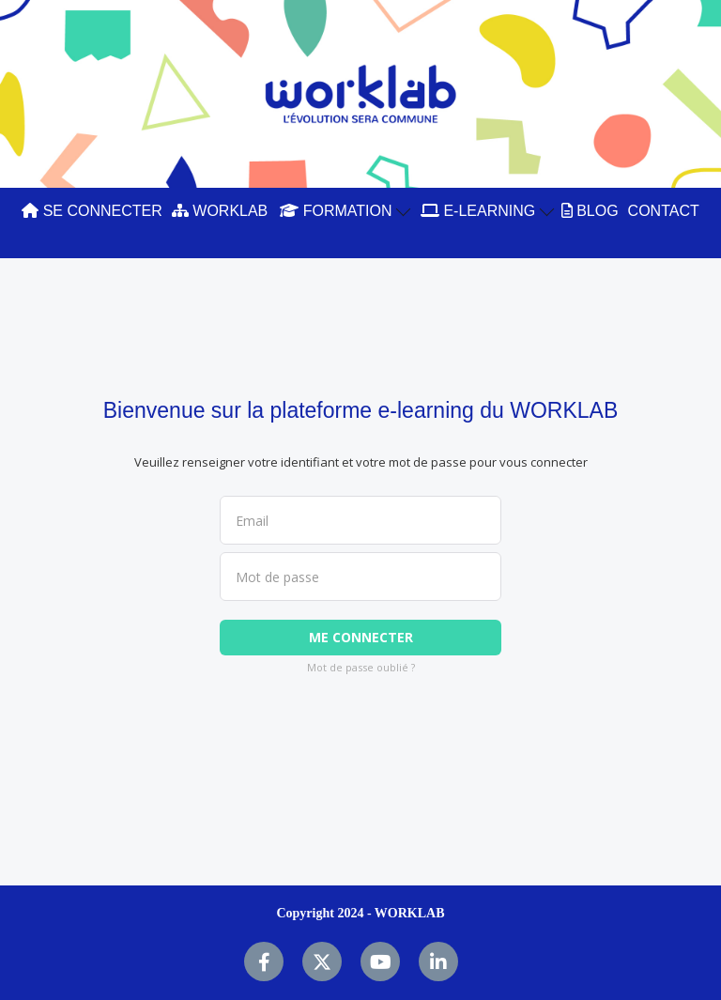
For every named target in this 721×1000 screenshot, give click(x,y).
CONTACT (663, 211)
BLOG (590, 211)
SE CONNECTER (92, 211)
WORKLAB (220, 211)
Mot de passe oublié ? (361, 667)
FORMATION (345, 210)
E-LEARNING (487, 210)
